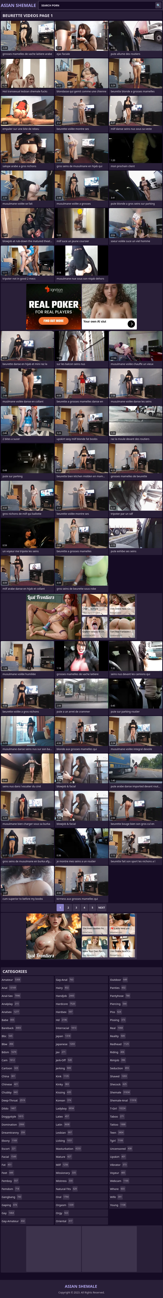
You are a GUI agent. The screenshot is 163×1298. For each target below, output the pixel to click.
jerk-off (64, 1060)
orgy (62, 1213)
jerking (64, 1068)
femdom (11, 1189)
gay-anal (65, 979)
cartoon (10, 1068)
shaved (119, 1076)
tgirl (117, 1140)
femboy (10, 1181)
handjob (65, 996)
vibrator (118, 1164)
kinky (63, 1084)
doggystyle (13, 1116)
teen (117, 1132)
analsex (11, 1012)
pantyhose (120, 996)
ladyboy (65, 1108)
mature (64, 1156)
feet (8, 1172)
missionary (66, 1172)
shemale (120, 1092)
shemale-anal (123, 1100)
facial (9, 1156)
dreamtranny (14, 1132)
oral (62, 1197)
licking (64, 1140)
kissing (64, 1092)
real (117, 1028)
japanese (66, 1044)
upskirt (118, 1156)
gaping (10, 1205)
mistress (64, 1181)
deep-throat (14, 1100)
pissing (118, 1020)
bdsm (9, 1052)
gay (8, 1213)
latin (63, 1124)
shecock (118, 1084)
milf (62, 1164)
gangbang (12, 1197)
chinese (10, 1084)
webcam (119, 1181)
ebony (10, 1140)
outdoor (119, 979)
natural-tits (67, 1189)
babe (8, 1020)
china (9, 1076)
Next (101, 907)
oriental (64, 1221)
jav (61, 1052)
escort (9, 1148)
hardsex (64, 1012)
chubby (10, 1092)
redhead (120, 1044)
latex (63, 1116)
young (118, 1205)
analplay (11, 1004)
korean (64, 1100)
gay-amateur (14, 1221)
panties (118, 987)
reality (118, 1036)
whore (117, 1189)
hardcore (66, 1004)
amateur (11, 979)
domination (13, 1124)
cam (9, 1060)
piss (116, 1012)
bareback (12, 1028)
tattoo (118, 1124)
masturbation (69, 1148)
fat (7, 1164)
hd (62, 1020)
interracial (66, 1028)
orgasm (65, 1205)
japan (63, 1036)
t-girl (118, 1108)
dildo (9, 1108)
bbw (8, 1044)
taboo (117, 1116)
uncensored (121, 1148)
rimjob (118, 1060)
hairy (63, 987)
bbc (7, 1036)
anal (9, 987)
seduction (120, 1068)
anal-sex (11, 996)
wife (116, 1197)
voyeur (118, 1172)
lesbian (64, 1132)
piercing (118, 1004)
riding (117, 1052)
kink (63, 1076)
